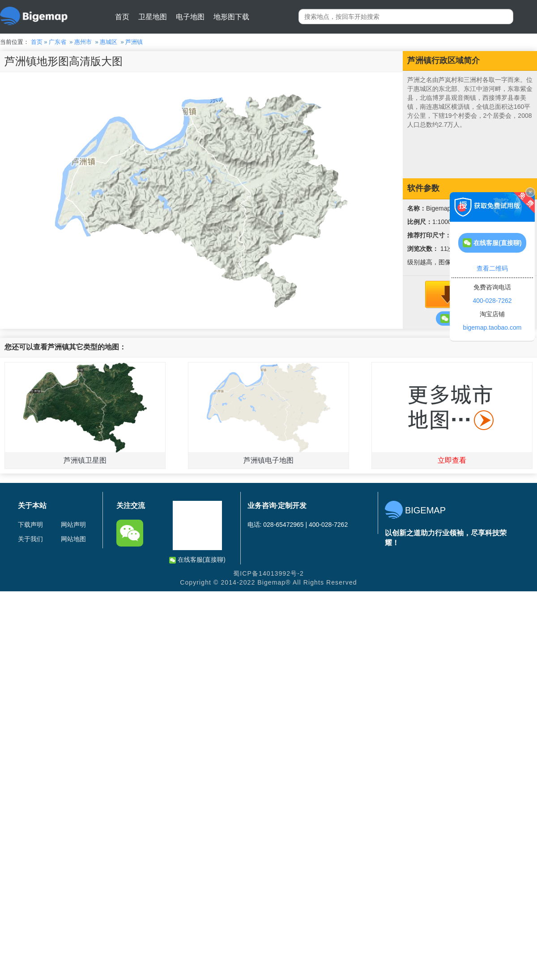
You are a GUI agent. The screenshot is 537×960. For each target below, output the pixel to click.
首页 (122, 17)
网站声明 (73, 524)
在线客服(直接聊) (197, 560)
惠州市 (83, 42)
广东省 (57, 42)
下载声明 (30, 524)
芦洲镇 (134, 42)
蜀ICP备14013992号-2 (268, 573)
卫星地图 (152, 17)
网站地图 (73, 538)
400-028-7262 (492, 300)
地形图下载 (231, 17)
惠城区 (108, 42)
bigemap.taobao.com (492, 327)
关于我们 (30, 538)
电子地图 (190, 17)
